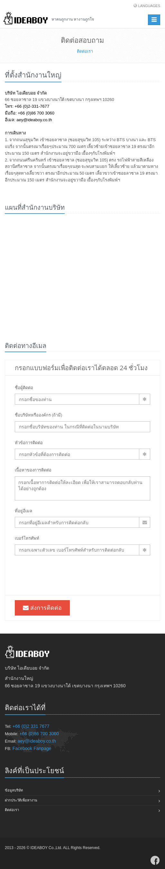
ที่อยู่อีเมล (23, 511)
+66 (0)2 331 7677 (31, 726)
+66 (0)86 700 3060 (39, 733)
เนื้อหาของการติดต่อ (33, 470)
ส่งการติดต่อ (42, 607)
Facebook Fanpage (32, 748)
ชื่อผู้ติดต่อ (24, 387)
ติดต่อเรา (12, 810)
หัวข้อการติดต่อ (29, 442)
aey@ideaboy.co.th (37, 741)
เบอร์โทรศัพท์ (27, 538)
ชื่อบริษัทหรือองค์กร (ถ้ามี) (38, 415)
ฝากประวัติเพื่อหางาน (21, 800)
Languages (149, 6)
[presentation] (64, 574)
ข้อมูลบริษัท (14, 790)
